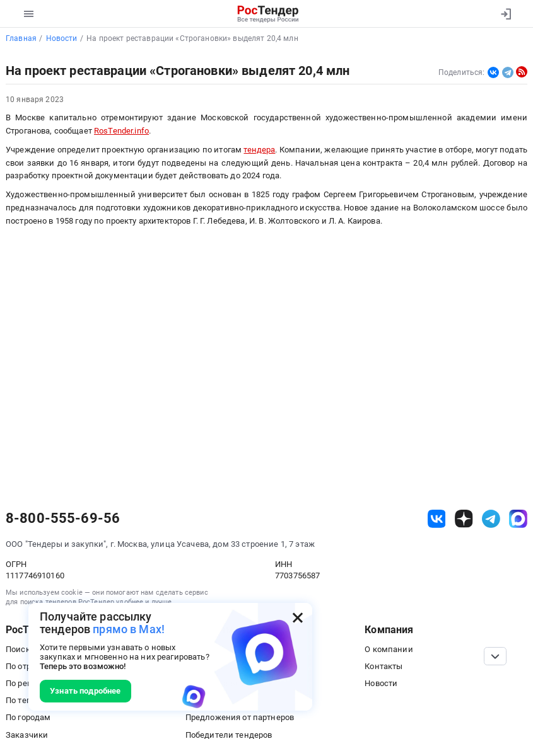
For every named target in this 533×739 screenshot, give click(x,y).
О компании (389, 649)
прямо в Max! (129, 629)
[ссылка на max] (518, 519)
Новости (381, 683)
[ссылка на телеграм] (491, 519)
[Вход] (505, 14)
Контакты (383, 666)
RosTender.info (121, 130)
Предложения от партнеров (239, 717)
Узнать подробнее (85, 691)
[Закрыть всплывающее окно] (297, 617)
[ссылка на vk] (437, 519)
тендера (259, 149)
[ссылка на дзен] (464, 519)
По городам (28, 717)
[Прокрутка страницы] (495, 656)
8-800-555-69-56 (63, 518)
